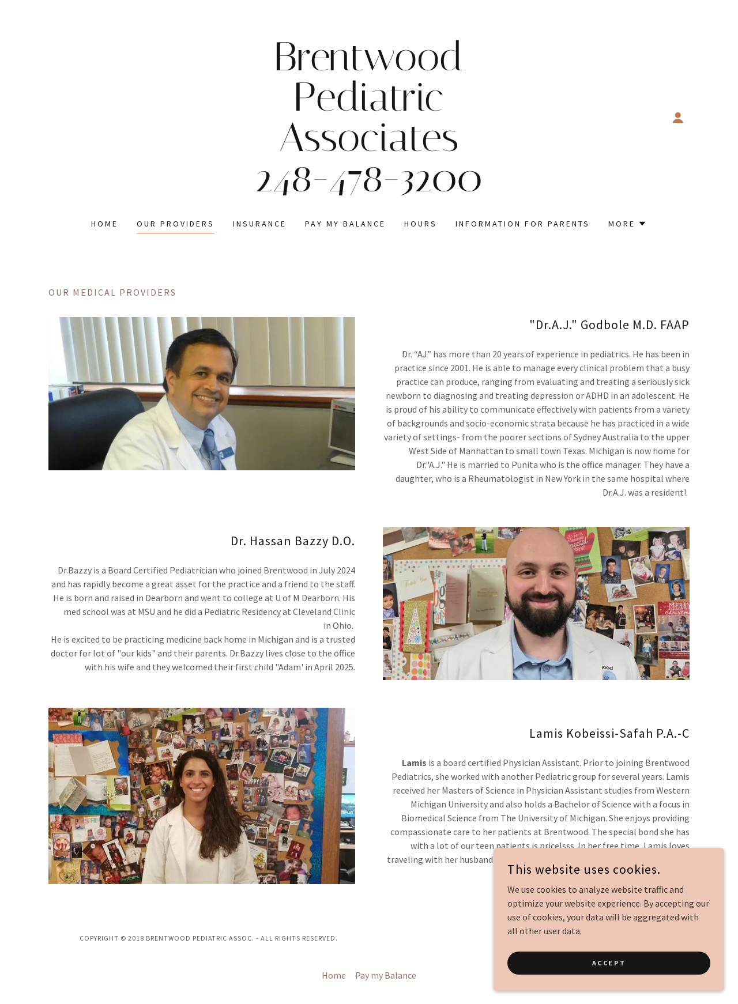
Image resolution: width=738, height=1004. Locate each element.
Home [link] (104, 223)
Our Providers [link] (175, 223)
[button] (678, 117)
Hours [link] (420, 223)
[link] (369, 188)
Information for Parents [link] (522, 223)
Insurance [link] (260, 223)
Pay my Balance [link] (345, 223)
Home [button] (334, 975)
